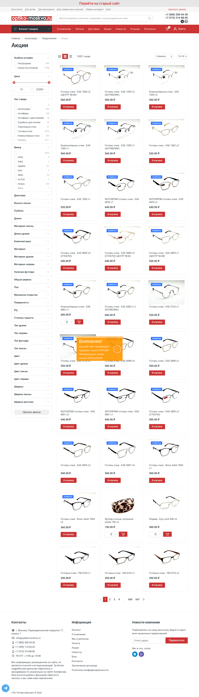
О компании (78, 634)
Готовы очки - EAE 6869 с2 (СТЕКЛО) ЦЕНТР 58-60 (120, 254)
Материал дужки (31, 256)
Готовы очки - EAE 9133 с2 (75, 360)
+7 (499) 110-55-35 (25, 647)
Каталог (76, 629)
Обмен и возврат (95, 9)
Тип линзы (31, 348)
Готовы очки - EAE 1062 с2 (164, 145)
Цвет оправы (31, 379)
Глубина (31, 210)
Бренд (31, 147)
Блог (108, 9)
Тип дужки (31, 325)
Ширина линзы (31, 394)
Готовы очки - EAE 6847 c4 (120, 465)
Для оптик (16, 9)
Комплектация (31, 241)
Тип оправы (31, 333)
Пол (31, 287)
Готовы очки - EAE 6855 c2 (75, 465)
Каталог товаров (32, 29)
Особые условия (31, 57)
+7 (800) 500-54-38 (176, 14)
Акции (75, 647)
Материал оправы (31, 264)
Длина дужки (31, 233)
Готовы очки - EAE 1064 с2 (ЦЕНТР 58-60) (75, 93)
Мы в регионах (80, 638)
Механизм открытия (31, 294)
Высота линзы (31, 203)
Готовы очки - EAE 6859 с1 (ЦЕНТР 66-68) (164, 254)
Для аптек (30, 9)
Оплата (76, 643)
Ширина (31, 386)
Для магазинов (46, 9)
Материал (31, 249)
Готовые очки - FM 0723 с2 (164, 573)
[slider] (14, 82)
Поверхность (31, 302)
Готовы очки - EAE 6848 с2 (164, 360)
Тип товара (31, 99)
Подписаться (176, 640)
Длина (31, 218)
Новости (77, 652)
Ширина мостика (31, 402)
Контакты (77, 661)
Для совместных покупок (70, 9)
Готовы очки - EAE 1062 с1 (75, 199)
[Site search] (101, 18)
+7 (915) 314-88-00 (176, 17)
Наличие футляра (31, 272)
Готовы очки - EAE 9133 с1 (164, 306)
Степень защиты (31, 317)
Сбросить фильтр (32, 412)
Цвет (31, 356)
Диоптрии (31, 195)
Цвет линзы (31, 371)
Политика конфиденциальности (90, 670)
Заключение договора (84, 665)
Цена (31, 76)
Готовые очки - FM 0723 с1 (120, 573)
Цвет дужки (31, 363)
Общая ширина (31, 279)
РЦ (31, 310)
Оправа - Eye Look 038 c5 (163, 519)
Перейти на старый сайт (99, 3)
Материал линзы (31, 226)
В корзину (68, 106)
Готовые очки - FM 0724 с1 (76, 573)
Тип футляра (31, 340)
